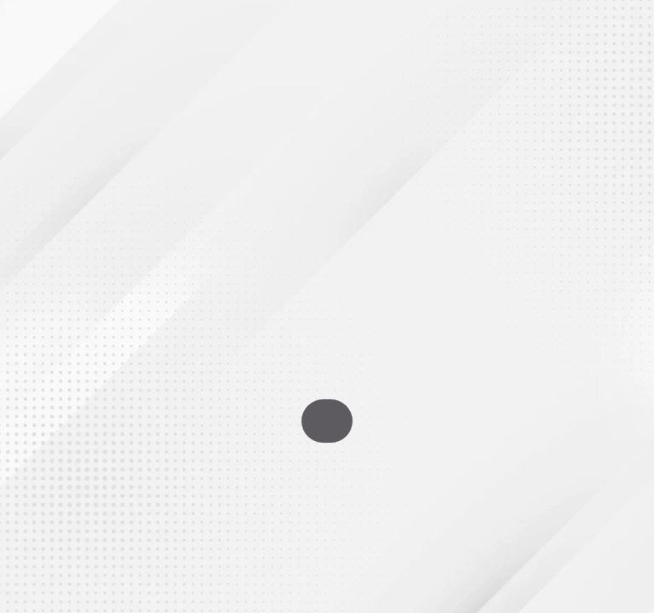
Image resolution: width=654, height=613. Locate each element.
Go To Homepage (327, 421)
